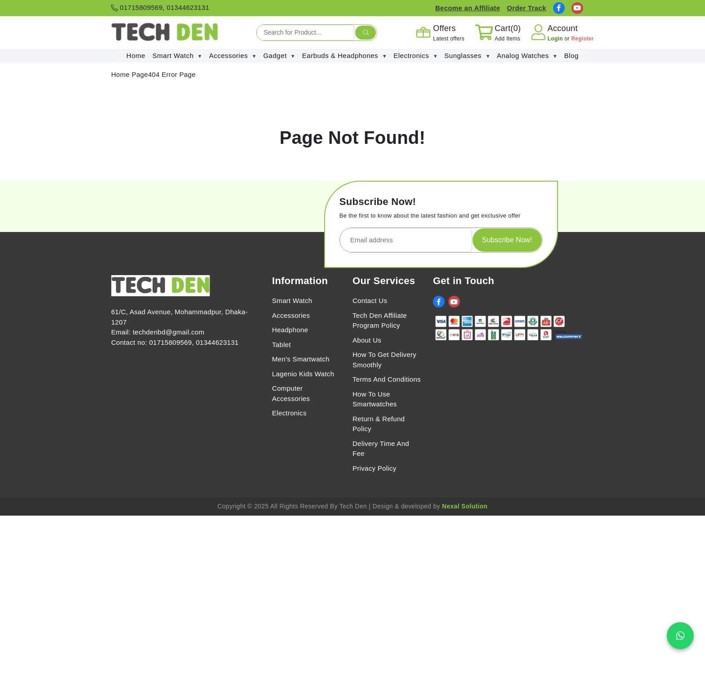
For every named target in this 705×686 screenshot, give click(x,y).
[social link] (559, 8)
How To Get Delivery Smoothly (384, 360)
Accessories (232, 56)
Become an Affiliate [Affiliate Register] (467, 8)
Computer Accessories (291, 393)
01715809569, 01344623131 (160, 7)
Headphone (290, 330)
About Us (366, 340)
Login (556, 39)
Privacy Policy (374, 468)
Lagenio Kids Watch (303, 374)
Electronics (415, 56)
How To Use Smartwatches (374, 399)
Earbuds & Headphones (344, 56)
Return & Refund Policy (378, 424)
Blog (571, 55)
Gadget (278, 56)
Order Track (526, 8)
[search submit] (365, 33)
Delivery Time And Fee (380, 449)
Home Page (129, 74)
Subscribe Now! (507, 240)
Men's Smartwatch (301, 359)
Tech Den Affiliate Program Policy (379, 321)
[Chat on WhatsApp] (680, 635)
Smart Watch (177, 56)
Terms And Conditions (386, 379)
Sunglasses (467, 56)
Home (135, 55)
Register (582, 39)
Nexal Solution (464, 506)
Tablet (281, 344)
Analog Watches (527, 56)
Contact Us (369, 300)
